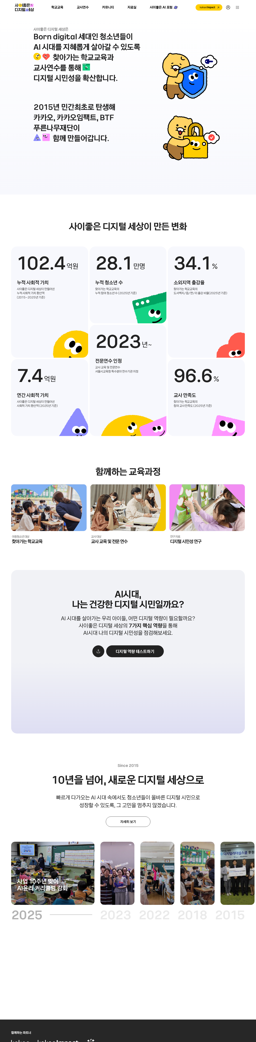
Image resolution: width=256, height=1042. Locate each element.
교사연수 (83, 7)
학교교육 (57, 7)
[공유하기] (98, 663)
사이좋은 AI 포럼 (161, 7)
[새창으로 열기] (209, 7)
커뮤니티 (108, 7)
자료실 (132, 7)
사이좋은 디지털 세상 (24, 7)
